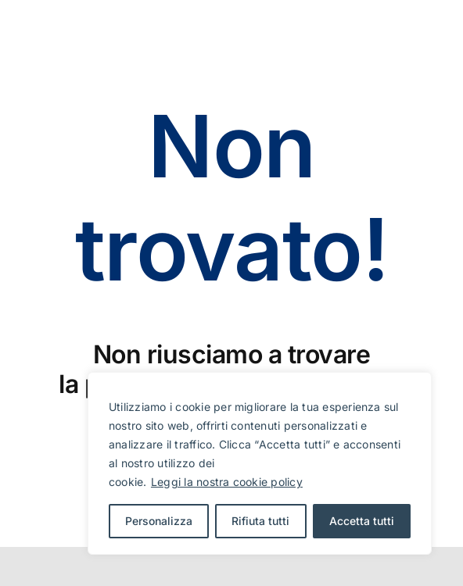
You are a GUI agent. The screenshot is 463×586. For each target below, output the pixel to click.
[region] (260, 463)
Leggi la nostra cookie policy (227, 481)
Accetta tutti (361, 520)
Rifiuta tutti (260, 520)
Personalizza (158, 520)
